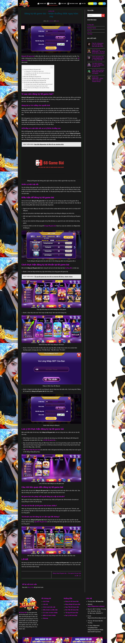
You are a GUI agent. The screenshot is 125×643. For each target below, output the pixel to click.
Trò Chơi (62, 4)
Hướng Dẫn (52, 4)
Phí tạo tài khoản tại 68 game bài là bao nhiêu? (37, 86)
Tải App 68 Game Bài (71, 612)
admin (57, 21)
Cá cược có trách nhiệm (50, 612)
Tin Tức (82, 4)
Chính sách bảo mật (49, 607)
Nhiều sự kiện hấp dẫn (31, 74)
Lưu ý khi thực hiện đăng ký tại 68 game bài (35, 80)
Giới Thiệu (46, 601)
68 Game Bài (23, 612)
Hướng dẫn (51, 11)
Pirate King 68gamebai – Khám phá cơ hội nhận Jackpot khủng (97, 79)
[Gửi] (103, 15)
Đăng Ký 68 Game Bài (72, 601)
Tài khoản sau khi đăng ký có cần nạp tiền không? (37, 87)
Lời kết (25, 89)
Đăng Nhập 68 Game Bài (72, 604)
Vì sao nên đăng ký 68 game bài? (32, 69)
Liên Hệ (45, 604)
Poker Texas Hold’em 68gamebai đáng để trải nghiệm (98, 71)
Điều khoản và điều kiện (50, 610)
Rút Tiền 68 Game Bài (71, 610)
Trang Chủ (41, 4)
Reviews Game (72, 4)
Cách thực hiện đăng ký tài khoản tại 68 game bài (36, 78)
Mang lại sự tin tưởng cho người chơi (35, 71)
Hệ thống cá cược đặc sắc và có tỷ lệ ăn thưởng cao (38, 73)
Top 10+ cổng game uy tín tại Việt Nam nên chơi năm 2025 (97, 45)
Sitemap (45, 618)
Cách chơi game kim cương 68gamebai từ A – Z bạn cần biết (98, 58)
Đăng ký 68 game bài (28, 56)
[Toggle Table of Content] (51, 67)
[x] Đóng (120, 636)
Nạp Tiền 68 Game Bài (72, 607)
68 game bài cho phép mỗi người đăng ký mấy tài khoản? (39, 84)
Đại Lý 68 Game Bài (71, 615)
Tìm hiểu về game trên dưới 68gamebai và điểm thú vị (98, 65)
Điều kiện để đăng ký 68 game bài (32, 76)
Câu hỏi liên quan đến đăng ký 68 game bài (35, 82)
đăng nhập (31, 587)
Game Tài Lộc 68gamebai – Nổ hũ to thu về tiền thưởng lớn (98, 51)
